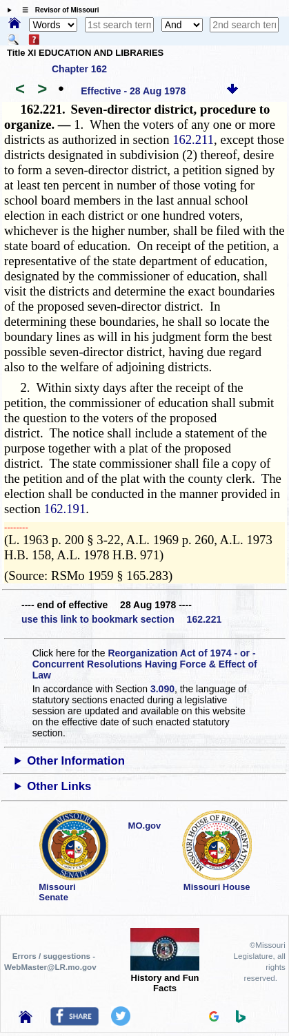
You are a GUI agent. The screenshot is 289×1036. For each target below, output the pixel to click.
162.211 (193, 139)
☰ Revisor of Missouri (57, 10)
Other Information (76, 760)
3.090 (162, 688)
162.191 (65, 508)
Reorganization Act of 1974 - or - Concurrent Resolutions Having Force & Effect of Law (144, 664)
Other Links (59, 786)
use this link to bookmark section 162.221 (121, 619)
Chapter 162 (79, 68)
